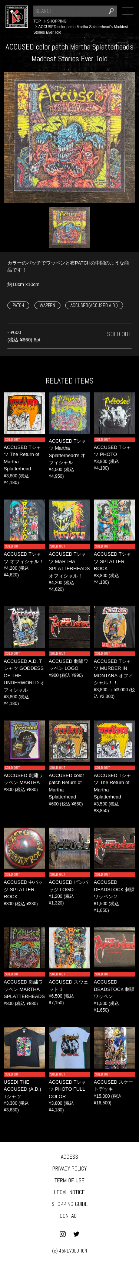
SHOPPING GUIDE (70, 1204)
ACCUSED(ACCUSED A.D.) (94, 305)
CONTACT (69, 1216)
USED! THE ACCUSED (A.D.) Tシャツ (22, 1089)
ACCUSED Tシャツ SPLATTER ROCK (112, 561)
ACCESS (69, 1157)
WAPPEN (47, 305)
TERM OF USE (69, 1180)
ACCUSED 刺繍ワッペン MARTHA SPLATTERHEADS (24, 989)
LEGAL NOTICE (69, 1192)
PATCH (18, 305)
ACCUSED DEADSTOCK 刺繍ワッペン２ (114, 889)
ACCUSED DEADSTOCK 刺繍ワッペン (114, 989)
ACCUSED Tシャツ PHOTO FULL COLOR (67, 1089)
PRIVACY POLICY (69, 1168)
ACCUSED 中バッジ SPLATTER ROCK (23, 889)
